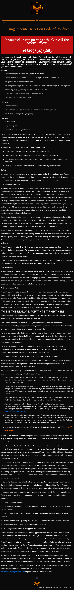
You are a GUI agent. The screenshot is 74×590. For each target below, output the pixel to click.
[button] (3, 22)
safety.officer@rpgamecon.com (16, 411)
